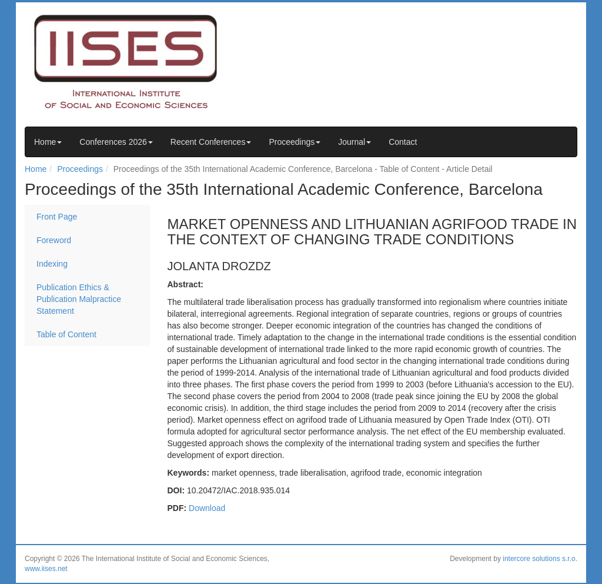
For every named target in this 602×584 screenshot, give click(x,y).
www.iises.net (46, 569)
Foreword (53, 240)
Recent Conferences (211, 142)
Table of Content (66, 334)
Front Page (56, 216)
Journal (354, 142)
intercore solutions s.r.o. (540, 559)
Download (207, 508)
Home (48, 142)
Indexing (52, 263)
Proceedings (294, 142)
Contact (403, 142)
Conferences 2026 (115, 142)
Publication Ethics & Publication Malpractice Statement (78, 299)
